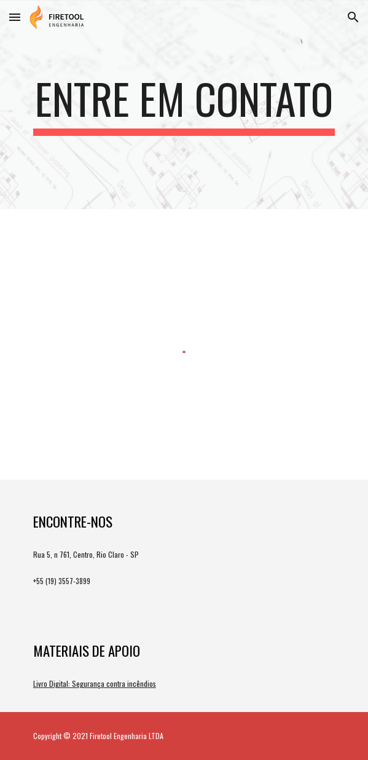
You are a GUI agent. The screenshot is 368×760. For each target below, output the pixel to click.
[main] (184, 104)
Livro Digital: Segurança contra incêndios (94, 683)
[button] (14, 17)
